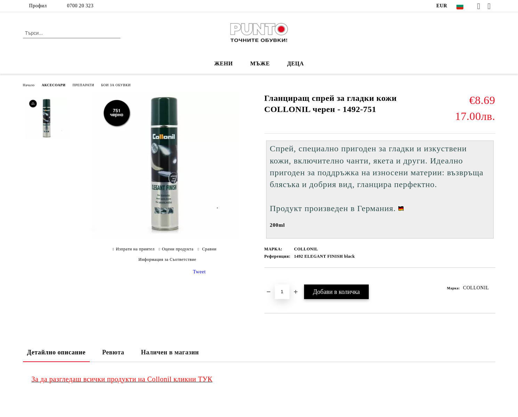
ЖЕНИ (223, 63)
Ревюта (113, 352)
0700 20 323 (80, 5)
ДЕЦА (295, 63)
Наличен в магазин (170, 352)
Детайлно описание (56, 352)
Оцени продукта (178, 249)
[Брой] (282, 291)
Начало (29, 85)
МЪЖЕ (260, 63)
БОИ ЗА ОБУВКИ (116, 85)
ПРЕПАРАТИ (83, 85)
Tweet (199, 271)
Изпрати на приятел (135, 249)
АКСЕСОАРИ (54, 85)
